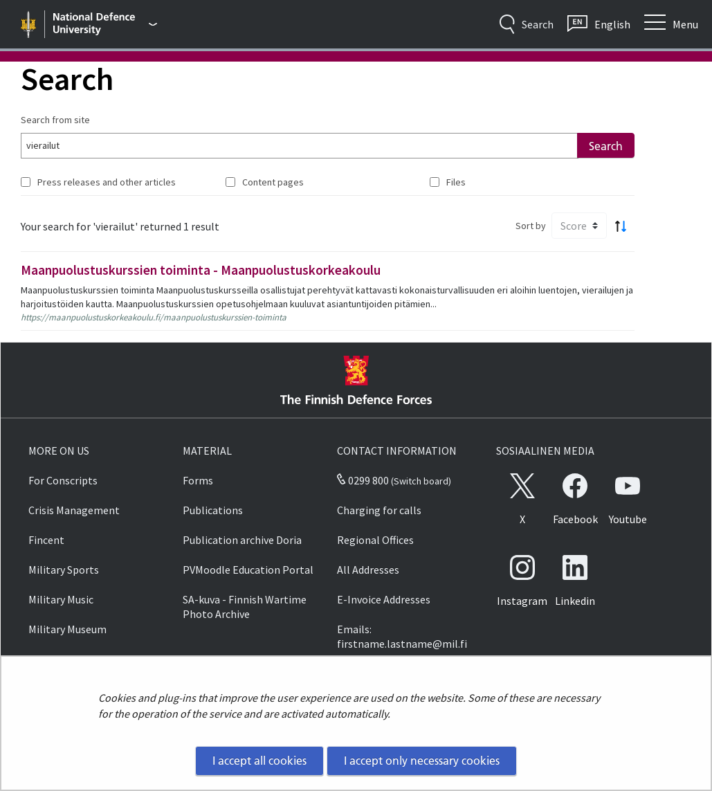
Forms (198, 480)
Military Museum (67, 629)
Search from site (55, 119)
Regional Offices (375, 540)
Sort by (530, 225)
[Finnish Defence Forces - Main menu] (105, 24)
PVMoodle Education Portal (248, 569)
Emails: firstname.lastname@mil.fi (402, 636)
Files (456, 182)
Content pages (273, 182)
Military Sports (63, 569)
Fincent (46, 540)
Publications (213, 510)
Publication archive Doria (242, 540)
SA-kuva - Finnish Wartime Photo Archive (245, 606)
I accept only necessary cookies (422, 760)
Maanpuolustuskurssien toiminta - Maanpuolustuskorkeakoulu (201, 270)
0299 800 (362, 480)
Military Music (60, 599)
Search (606, 146)
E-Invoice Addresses (383, 599)
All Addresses (368, 569)
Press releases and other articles (106, 182)
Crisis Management (74, 510)
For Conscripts (63, 480)
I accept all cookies (259, 760)
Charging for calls (379, 510)
